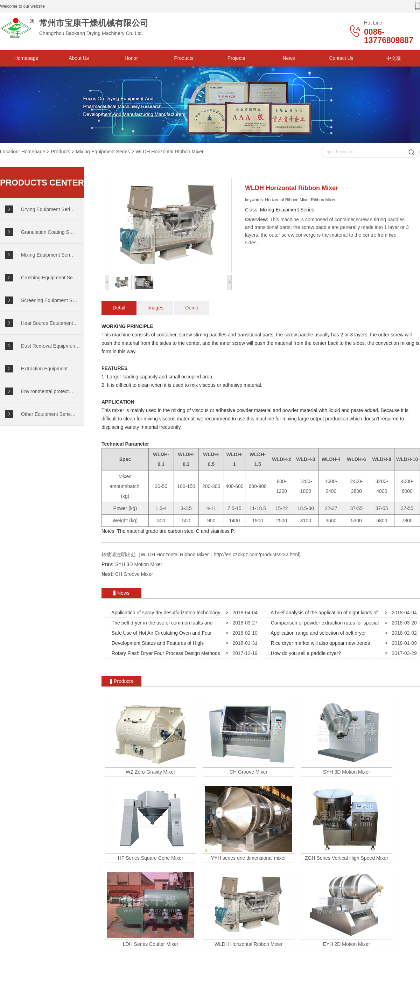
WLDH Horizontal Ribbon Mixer (169, 151)
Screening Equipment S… (49, 300)
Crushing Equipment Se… (49, 277)
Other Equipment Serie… (48, 414)
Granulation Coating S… (47, 232)
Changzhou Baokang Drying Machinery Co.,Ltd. (87, 28)
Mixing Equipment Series (103, 151)
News (288, 58)
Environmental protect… (47, 391)
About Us (79, 58)
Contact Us (341, 58)
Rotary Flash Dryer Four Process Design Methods (164, 653)
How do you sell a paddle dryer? (304, 653)
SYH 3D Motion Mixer (138, 564)
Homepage (26, 58)
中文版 (393, 58)
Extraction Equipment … (47, 368)
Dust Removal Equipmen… (50, 346)
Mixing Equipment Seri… (48, 255)
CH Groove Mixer (134, 574)
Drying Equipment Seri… (48, 209)
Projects (236, 58)
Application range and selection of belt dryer (317, 633)
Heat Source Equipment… (49, 323)
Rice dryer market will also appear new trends (319, 643)
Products (183, 58)
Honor (131, 58)
